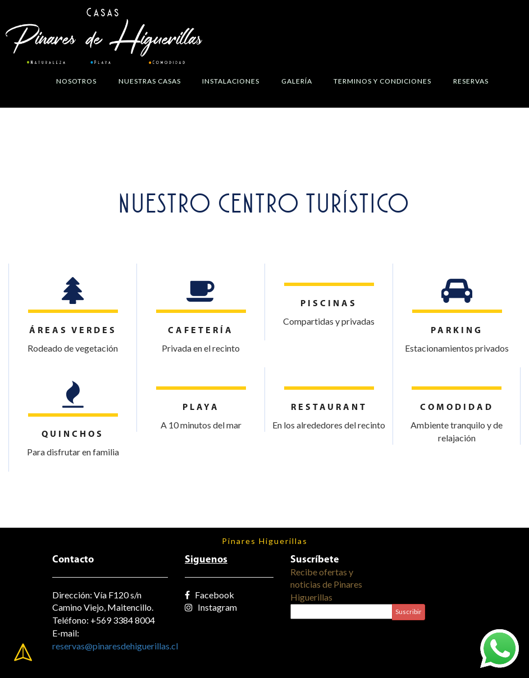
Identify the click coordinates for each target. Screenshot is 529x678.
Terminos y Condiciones (382, 81)
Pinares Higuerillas (265, 541)
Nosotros (76, 81)
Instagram (211, 607)
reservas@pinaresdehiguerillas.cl (115, 645)
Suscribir (408, 611)
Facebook (209, 594)
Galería (296, 81)
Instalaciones (230, 81)
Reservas (471, 81)
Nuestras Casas (149, 81)
